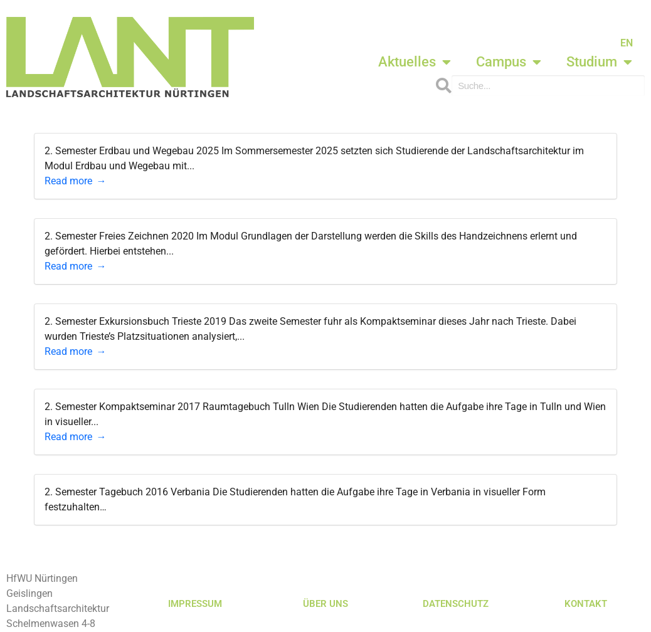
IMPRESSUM (195, 603)
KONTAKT (585, 603)
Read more (68, 181)
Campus (508, 62)
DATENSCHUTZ (456, 603)
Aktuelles (414, 62)
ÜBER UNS (325, 603)
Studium (599, 62)
